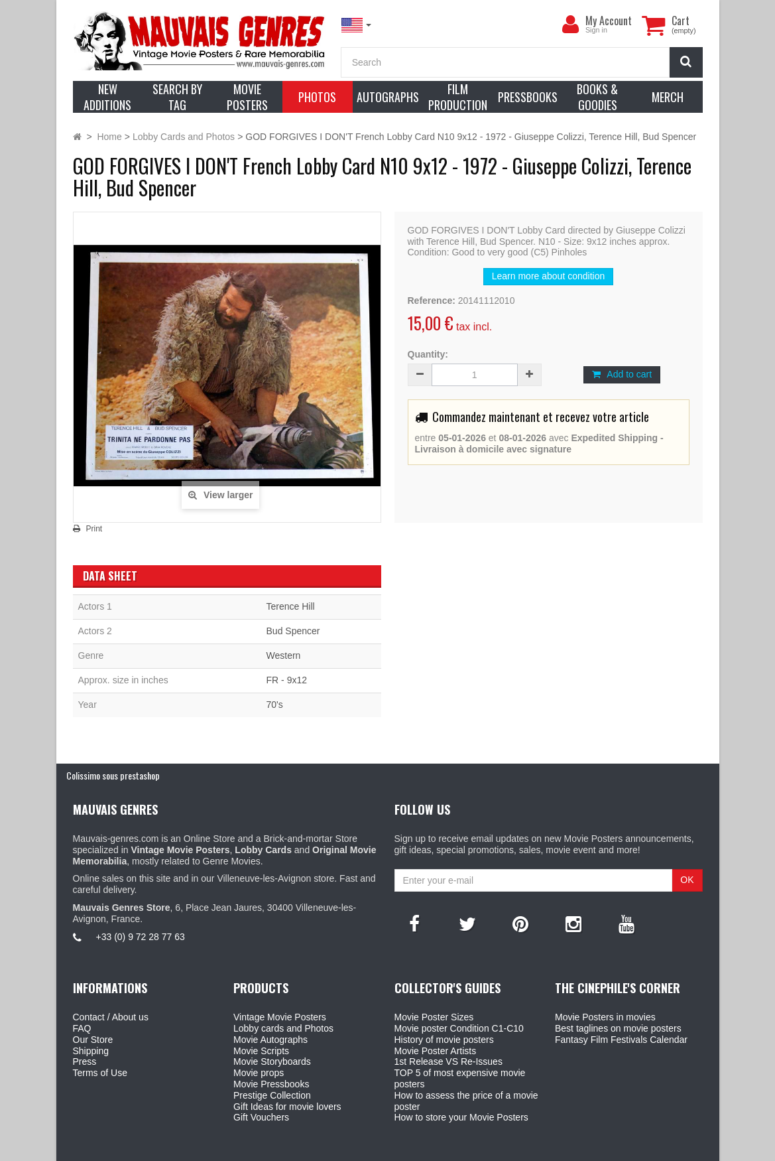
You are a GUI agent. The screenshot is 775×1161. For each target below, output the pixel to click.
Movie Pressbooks (271, 1084)
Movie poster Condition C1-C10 (459, 1028)
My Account (608, 20)
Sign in (596, 30)
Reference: (431, 300)
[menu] (570, 24)
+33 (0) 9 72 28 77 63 (140, 936)
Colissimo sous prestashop (113, 775)
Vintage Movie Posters (279, 1017)
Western (284, 655)
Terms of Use (100, 1072)
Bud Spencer (293, 631)
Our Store (93, 1039)
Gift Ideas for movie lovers (287, 1106)
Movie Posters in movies (605, 1017)
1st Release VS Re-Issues (448, 1061)
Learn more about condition (548, 276)
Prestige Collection (272, 1095)
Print (94, 528)
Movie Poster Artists (435, 1051)
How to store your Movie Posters (461, 1117)
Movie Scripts (261, 1051)
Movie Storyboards (272, 1061)
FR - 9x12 (287, 680)
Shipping (91, 1051)
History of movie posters (444, 1039)
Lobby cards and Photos (283, 1028)
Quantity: (428, 354)
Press (85, 1061)
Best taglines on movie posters (618, 1028)
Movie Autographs (270, 1039)
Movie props (258, 1072)
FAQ (82, 1028)
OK (686, 879)
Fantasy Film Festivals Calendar (621, 1039)
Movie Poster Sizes (434, 1017)
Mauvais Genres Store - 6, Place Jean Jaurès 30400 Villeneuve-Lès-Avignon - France (417, 1148)
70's (275, 704)
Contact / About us (111, 1017)
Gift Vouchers (261, 1117)
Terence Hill (291, 606)
